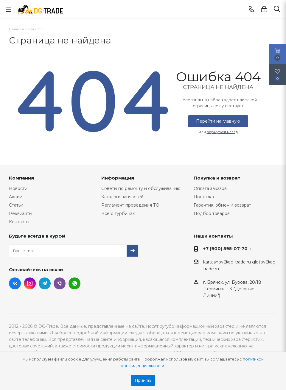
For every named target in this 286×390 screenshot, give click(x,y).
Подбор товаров (212, 213)
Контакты (19, 221)
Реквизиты (20, 213)
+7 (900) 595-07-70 (225, 248)
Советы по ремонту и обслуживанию (141, 188)
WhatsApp (74, 283)
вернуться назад (222, 132)
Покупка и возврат (217, 178)
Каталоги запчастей (122, 196)
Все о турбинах (118, 213)
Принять (143, 380)
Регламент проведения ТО (130, 205)
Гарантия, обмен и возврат (222, 205)
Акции (15, 196)
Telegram (45, 283)
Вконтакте (15, 283)
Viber (60, 283)
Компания (21, 178)
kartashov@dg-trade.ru (227, 262)
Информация (117, 178)
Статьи (16, 205)
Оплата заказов (210, 188)
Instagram (30, 283)
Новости (18, 188)
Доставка (204, 196)
